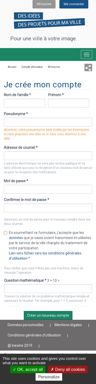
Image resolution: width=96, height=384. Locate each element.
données (16, 238)
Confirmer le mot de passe (26, 200)
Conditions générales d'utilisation (34, 335)
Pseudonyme (16, 114)
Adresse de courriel (21, 147)
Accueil (12, 67)
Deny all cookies (68, 369)
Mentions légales (68, 325)
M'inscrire (44, 4)
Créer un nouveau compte (48, 315)
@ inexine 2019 (20, 345)
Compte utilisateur (32, 67)
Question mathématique (25, 280)
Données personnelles (26, 325)
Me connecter (74, 4)
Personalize (49, 377)
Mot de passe (16, 181)
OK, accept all (28, 369)
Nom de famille (17, 95)
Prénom (56, 95)
